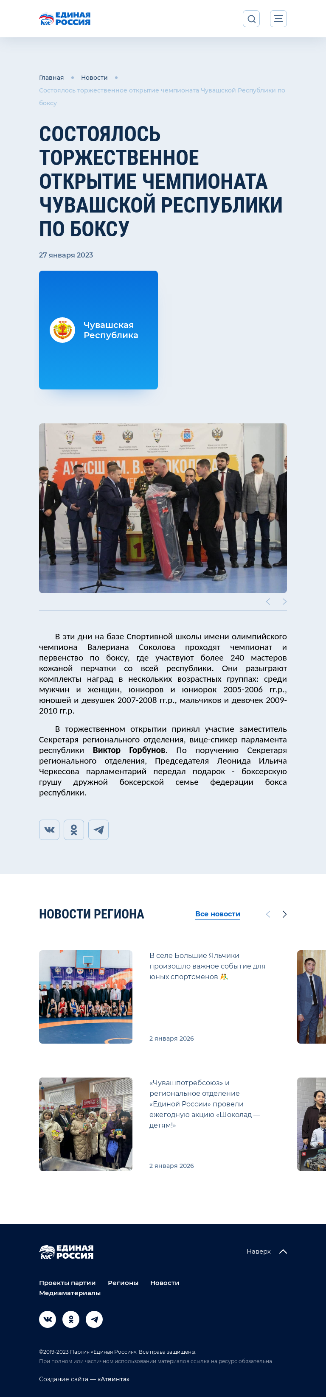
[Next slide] (285, 601)
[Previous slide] (268, 601)
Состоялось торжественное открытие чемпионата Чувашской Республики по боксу (162, 97)
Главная (51, 77)
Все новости (217, 914)
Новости (94, 77)
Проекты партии (67, 1283)
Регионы (123, 1283)
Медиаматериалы (70, 1293)
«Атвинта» (112, 1379)
